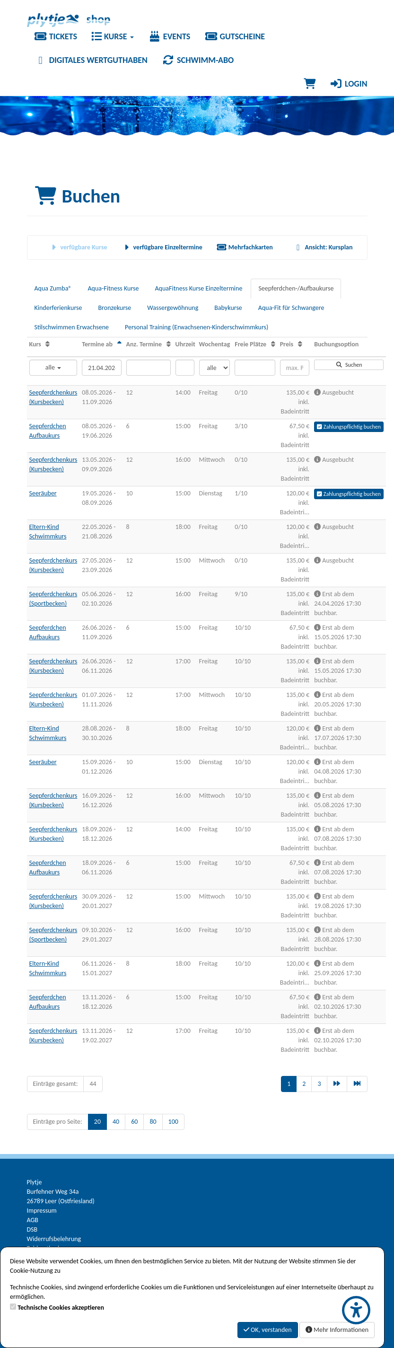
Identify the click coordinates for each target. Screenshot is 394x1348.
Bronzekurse (114, 308)
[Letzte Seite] (357, 1084)
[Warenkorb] (310, 84)
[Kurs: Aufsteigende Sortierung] (47, 344)
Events (169, 36)
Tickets (55, 36)
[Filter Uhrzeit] (184, 368)
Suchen (349, 364)
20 (97, 1122)
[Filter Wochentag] (214, 368)
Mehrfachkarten (245, 247)
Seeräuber (43, 493)
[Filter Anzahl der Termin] (148, 368)
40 (116, 1122)
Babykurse (228, 308)
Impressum (42, 1211)
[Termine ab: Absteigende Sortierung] (119, 344)
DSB (32, 1229)
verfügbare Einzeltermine (162, 247)
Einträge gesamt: (55, 1084)
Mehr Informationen (337, 1330)
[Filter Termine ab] (101, 368)
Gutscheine (234, 36)
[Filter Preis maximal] (294, 368)
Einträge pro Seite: (57, 1122)
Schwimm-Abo (198, 60)
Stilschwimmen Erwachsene (72, 327)
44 (92, 1084)
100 (173, 1122)
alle (53, 367)
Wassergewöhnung (172, 308)
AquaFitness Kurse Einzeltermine (199, 288)
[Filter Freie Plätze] (255, 368)
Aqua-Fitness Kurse (113, 288)
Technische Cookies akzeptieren (61, 1308)
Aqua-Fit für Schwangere (291, 308)
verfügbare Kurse (78, 247)
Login (349, 84)
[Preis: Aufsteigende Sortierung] (300, 344)
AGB (32, 1220)
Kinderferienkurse (58, 308)
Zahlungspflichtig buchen (349, 426)
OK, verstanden (268, 1330)
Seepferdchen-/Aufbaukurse (295, 288)
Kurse (112, 36)
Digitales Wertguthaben (91, 60)
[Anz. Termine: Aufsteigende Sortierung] (168, 344)
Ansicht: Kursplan (323, 247)
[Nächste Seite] (337, 1084)
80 (152, 1122)
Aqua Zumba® (53, 288)
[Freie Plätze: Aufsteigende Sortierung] (273, 344)
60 (134, 1122)
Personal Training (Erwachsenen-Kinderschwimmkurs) (196, 327)
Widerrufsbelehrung (54, 1239)
